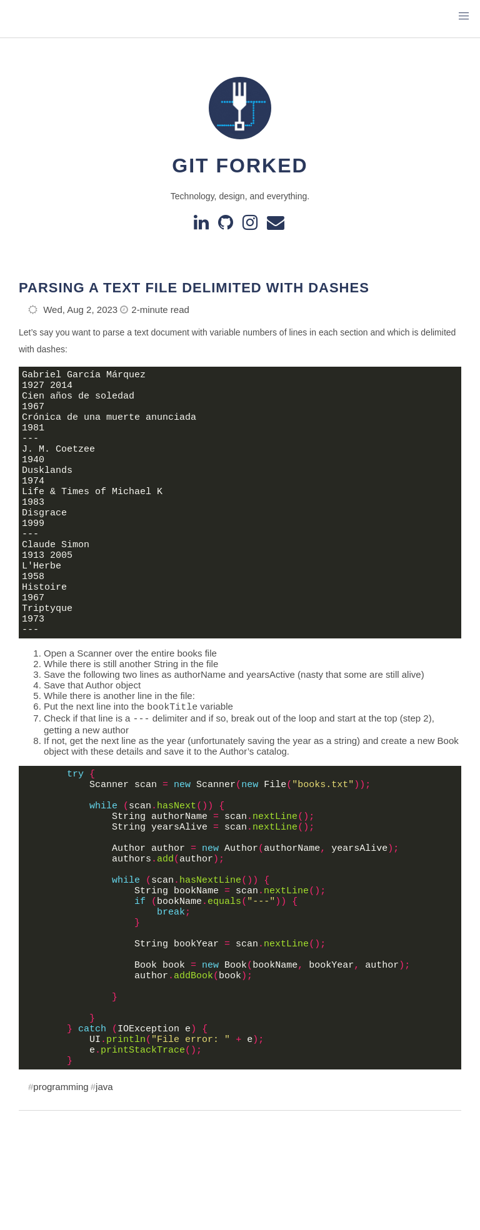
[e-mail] (276, 225)
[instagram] (252, 225)
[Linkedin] (203, 225)
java (104, 1187)
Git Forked (240, 165)
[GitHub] (228, 225)
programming (60, 1187)
